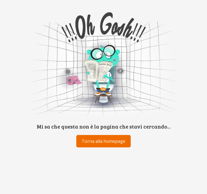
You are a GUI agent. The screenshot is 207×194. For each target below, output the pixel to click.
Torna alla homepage (103, 141)
